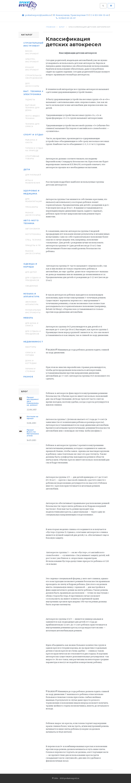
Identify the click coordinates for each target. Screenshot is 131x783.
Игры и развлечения (32, 181)
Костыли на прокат (32, 417)
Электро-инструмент (32, 60)
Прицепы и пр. (33, 245)
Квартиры (30, 347)
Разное (28, 376)
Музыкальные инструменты (33, 311)
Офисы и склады (30, 354)
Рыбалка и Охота (31, 141)
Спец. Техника (33, 240)
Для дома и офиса (31, 324)
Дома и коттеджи (31, 362)
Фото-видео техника (32, 117)
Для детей (31, 272)
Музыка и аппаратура (31, 295)
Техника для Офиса (32, 125)
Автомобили (32, 229)
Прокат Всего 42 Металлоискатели (33, 433)
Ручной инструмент (32, 68)
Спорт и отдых (33, 134)
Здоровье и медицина (31, 192)
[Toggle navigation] (111, 5)
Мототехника (33, 234)
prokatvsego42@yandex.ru (37, 15)
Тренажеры (31, 207)
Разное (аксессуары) (33, 214)
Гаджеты (30, 100)
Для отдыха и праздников (33, 279)
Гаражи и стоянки (30, 370)
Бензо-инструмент (32, 52)
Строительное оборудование (34, 76)
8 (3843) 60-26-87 (66, 18)
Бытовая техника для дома (32, 107)
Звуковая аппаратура (32, 303)
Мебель (28, 318)
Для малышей (33, 175)
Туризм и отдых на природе (34, 149)
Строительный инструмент (33, 44)
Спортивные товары (32, 157)
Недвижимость (34, 341)
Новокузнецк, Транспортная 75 (71, 15)
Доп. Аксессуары (32, 84)
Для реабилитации (33, 200)
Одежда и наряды (30, 265)
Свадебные (31, 286)
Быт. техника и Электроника (33, 92)
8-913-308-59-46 (100, 15)
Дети (26, 169)
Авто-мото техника (31, 222)
